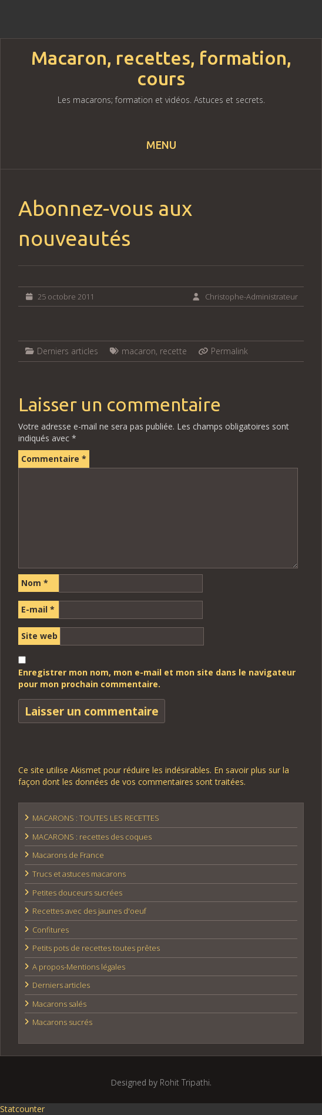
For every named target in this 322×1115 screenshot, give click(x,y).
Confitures (50, 929)
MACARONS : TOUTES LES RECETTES (95, 818)
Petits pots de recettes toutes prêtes (96, 948)
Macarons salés (59, 1003)
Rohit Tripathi (185, 1082)
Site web (39, 635)
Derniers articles (67, 351)
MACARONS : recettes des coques (92, 836)
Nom (34, 582)
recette (173, 351)
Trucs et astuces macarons (79, 873)
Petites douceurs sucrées (77, 892)
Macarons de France (68, 855)
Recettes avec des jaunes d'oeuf (89, 911)
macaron (139, 351)
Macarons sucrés (62, 1022)
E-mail (38, 609)
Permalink (229, 351)
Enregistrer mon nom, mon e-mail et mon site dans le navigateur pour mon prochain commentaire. (157, 678)
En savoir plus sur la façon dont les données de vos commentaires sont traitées (153, 775)
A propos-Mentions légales (78, 966)
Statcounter (22, 1108)
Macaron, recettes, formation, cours (161, 68)
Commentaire (53, 458)
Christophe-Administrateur (251, 296)
